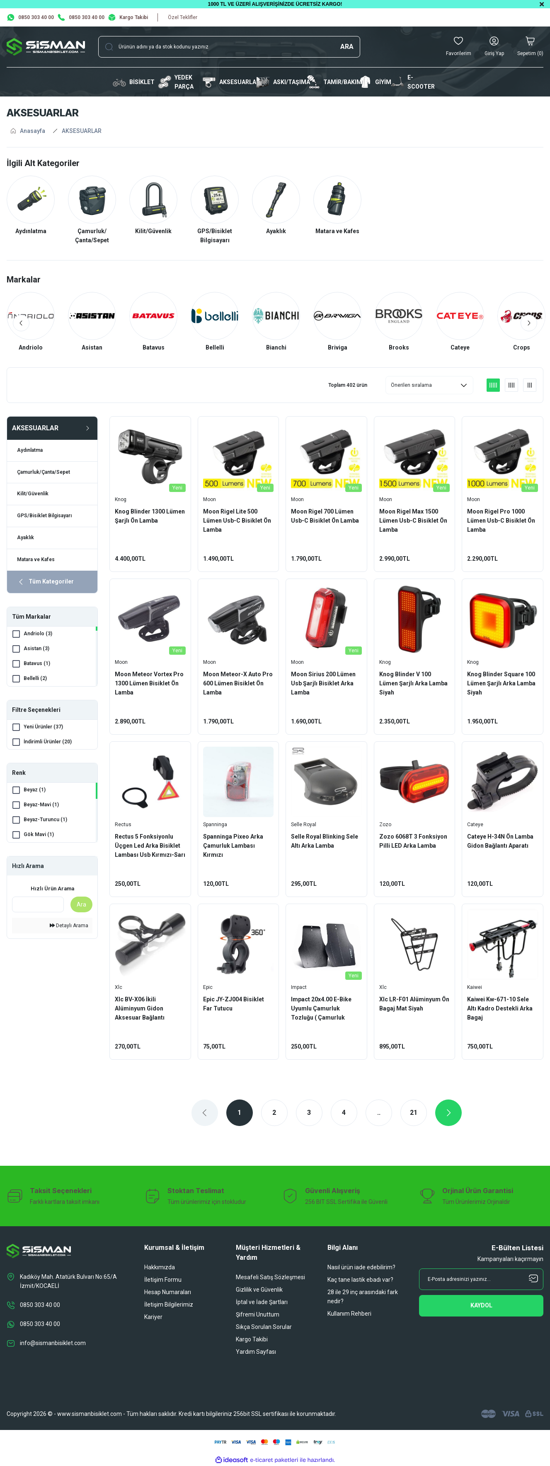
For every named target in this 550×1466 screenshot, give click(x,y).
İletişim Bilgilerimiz (168, 1304)
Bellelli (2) (35, 679)
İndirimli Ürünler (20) (48, 742)
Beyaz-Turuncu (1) (45, 821)
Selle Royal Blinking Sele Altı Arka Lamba (324, 841)
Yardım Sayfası (256, 1351)
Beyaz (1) (35, 791)
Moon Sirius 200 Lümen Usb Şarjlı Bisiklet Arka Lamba (323, 683)
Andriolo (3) (38, 634)
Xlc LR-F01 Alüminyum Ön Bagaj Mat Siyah (414, 1004)
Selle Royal (303, 824)
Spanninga (215, 824)
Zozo (385, 824)
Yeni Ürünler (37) (43, 728)
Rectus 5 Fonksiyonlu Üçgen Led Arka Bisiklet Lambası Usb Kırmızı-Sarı (150, 845)
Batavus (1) (37, 664)
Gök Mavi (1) (39, 836)
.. (378, 1112)
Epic (208, 987)
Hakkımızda (159, 1267)
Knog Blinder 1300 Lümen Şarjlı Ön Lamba (150, 516)
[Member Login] (494, 47)
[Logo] (46, 46)
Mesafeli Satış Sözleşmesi (270, 1277)
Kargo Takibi (252, 1339)
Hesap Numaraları (167, 1292)
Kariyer (153, 1317)
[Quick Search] (38, 905)
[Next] (528, 323)
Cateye (475, 824)
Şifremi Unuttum (257, 1314)
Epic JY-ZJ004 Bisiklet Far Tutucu (233, 1004)
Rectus (123, 824)
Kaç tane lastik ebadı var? (360, 1279)
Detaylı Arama (69, 926)
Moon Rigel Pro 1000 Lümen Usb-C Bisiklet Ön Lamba (501, 520)
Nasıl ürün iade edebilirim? (361, 1267)
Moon (209, 499)
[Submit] (481, 1306)
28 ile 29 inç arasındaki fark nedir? (362, 1296)
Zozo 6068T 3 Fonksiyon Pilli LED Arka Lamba (413, 841)
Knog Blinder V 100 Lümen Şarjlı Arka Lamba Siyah (413, 683)
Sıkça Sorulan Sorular (264, 1327)
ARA (347, 47)
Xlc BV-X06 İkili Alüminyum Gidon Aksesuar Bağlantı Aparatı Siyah (140, 1009)
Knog (120, 499)
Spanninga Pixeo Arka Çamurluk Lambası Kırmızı (233, 845)
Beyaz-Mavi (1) (41, 806)
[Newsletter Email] (481, 1279)
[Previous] (21, 323)
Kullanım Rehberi (349, 1313)
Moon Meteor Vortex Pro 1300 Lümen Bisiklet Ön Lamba (149, 683)
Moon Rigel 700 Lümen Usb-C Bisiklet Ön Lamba (325, 516)
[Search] (229, 47)
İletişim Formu (163, 1279)
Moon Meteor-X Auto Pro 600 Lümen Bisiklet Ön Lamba (238, 683)
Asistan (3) (36, 649)
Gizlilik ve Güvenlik (259, 1289)
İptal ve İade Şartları (262, 1302)
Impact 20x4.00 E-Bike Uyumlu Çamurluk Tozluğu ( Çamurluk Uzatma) (321, 1009)
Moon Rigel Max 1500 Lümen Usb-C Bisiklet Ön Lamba (413, 520)
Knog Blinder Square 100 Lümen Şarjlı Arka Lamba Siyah (501, 683)
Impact (299, 987)
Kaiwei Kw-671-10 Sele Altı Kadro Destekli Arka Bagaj (500, 1008)
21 (413, 1112)
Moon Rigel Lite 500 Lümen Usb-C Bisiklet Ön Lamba (237, 520)
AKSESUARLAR (82, 131)
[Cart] (530, 47)
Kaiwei (474, 987)
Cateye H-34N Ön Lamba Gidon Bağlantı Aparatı (500, 841)
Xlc (118, 987)
